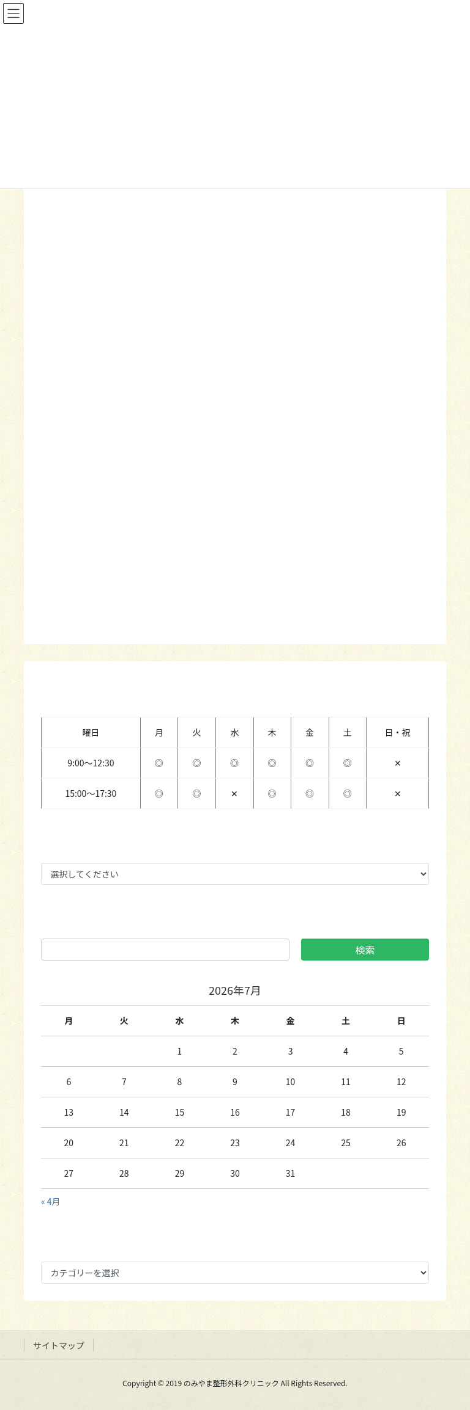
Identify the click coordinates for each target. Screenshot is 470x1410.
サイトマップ (58, 1345)
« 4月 (51, 1201)
